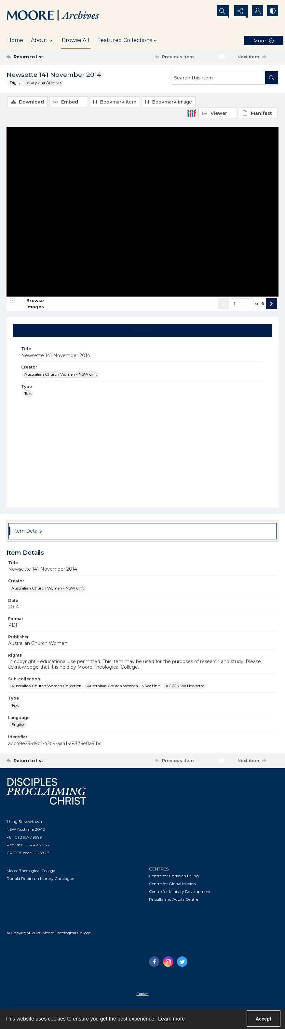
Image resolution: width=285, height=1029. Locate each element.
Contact (142, 994)
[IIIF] (191, 112)
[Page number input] (242, 304)
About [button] (42, 40)
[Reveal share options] (239, 11)
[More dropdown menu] (263, 40)
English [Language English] (18, 724)
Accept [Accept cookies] (263, 1019)
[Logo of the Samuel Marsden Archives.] (53, 16)
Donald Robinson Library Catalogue (40, 879)
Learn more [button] (171, 1019)
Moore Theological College (31, 871)
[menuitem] (142, 994)
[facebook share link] (154, 962)
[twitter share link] (182, 962)
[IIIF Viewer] (217, 113)
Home (15, 40)
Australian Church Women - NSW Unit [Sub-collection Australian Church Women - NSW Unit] (123, 686)
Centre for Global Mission (172, 884)
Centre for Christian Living (174, 876)
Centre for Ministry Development (180, 891)
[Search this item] (218, 77)
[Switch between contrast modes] (272, 11)
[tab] (143, 331)
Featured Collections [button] (127, 40)
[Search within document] (271, 77)
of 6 (259, 304)
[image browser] (31, 304)
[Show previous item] (223, 304)
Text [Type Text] (28, 393)
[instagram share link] (168, 962)
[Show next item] (271, 304)
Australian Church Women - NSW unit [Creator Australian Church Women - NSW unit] (60, 374)
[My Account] (256, 11)
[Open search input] (223, 11)
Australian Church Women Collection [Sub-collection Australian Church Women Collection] (46, 686)
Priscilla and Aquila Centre (173, 899)
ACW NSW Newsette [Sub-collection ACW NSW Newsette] (185, 686)
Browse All (75, 40)
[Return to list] (43, 56)
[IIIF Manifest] (258, 113)
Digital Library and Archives (36, 82)
